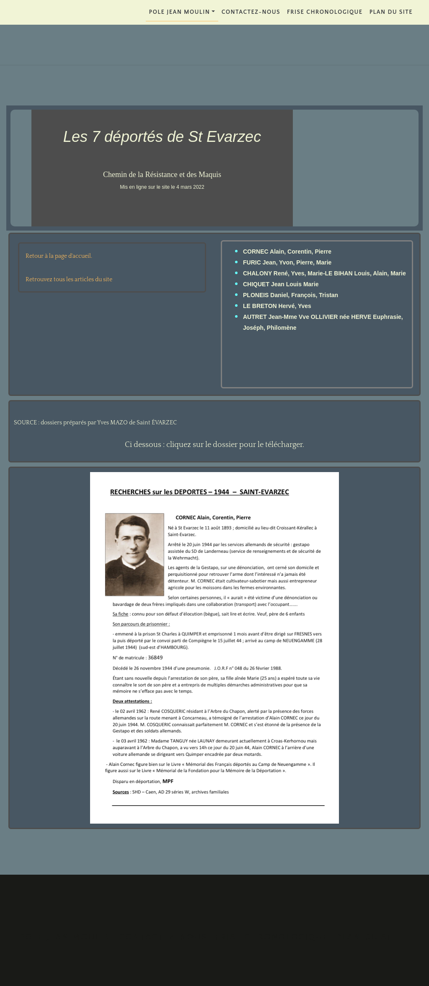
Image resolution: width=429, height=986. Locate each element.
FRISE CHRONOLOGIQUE (325, 12)
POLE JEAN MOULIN (179, 12)
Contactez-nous (251, 12)
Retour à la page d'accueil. (59, 256)
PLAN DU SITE (391, 12)
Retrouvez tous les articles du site (69, 279)
